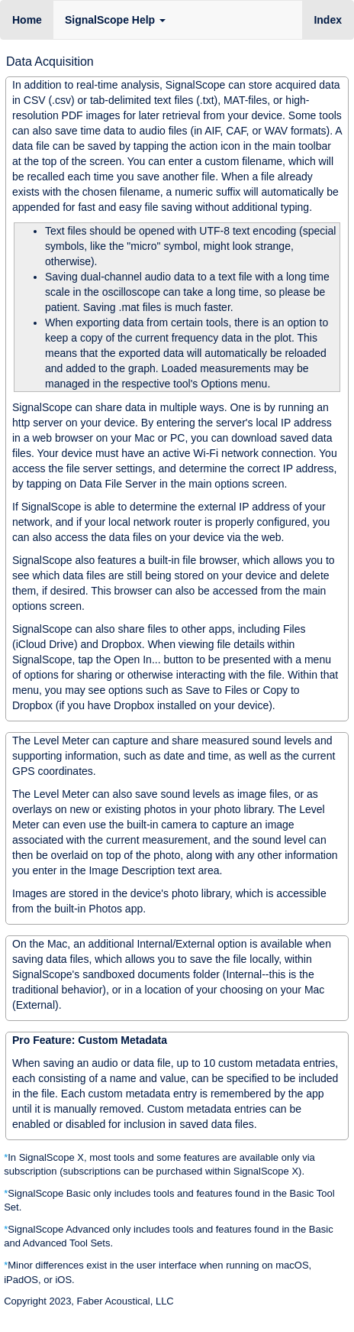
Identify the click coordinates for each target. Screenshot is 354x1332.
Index (333, 18)
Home (27, 20)
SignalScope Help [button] (115, 20)
